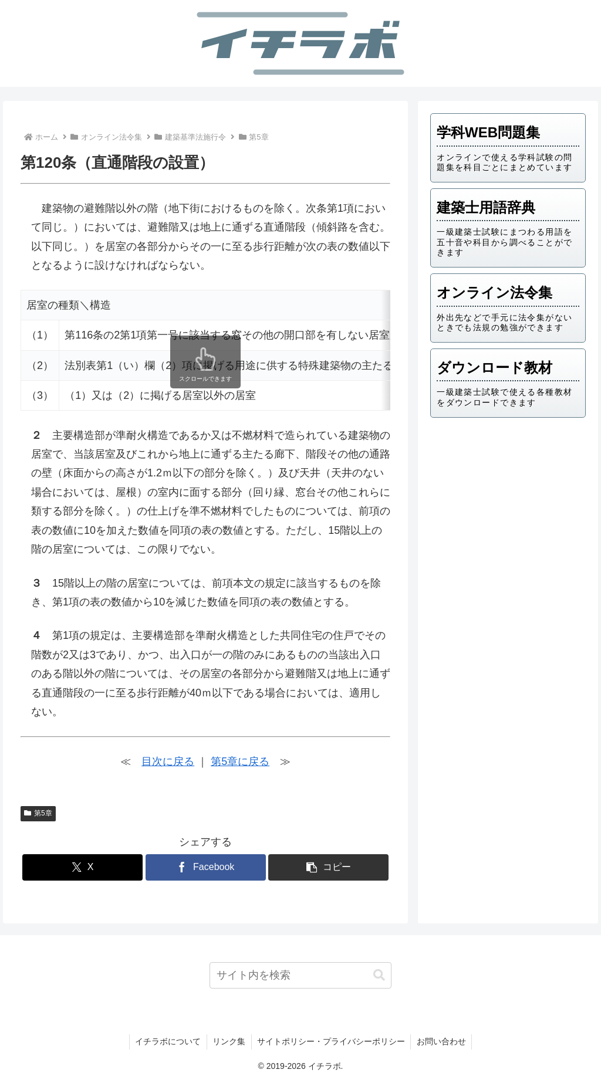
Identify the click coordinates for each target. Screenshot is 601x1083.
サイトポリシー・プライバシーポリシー (332, 1041)
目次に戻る (167, 761)
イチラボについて (167, 1041)
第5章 (38, 813)
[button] (328, 867)
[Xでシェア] (82, 867)
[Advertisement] (507, 508)
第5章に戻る (240, 761)
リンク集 (228, 1041)
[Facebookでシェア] (206, 867)
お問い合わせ (442, 1041)
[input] (300, 975)
